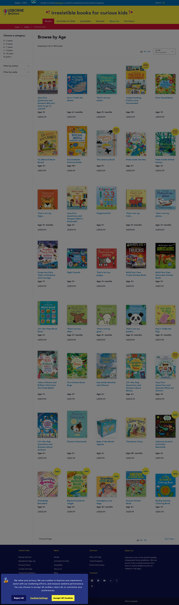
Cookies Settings (39, 598)
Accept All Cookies (63, 598)
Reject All (19, 598)
